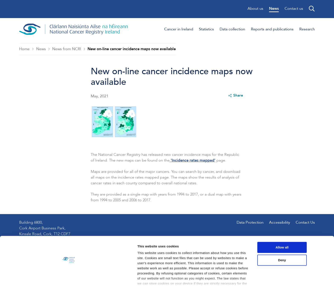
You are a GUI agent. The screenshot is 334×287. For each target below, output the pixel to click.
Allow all (298, 231)
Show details (66, 278)
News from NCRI (66, 49)
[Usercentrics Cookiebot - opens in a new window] (27, 279)
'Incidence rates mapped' (193, 162)
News (41, 49)
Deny (298, 244)
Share (235, 96)
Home (24, 49)
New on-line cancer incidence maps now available (132, 49)
